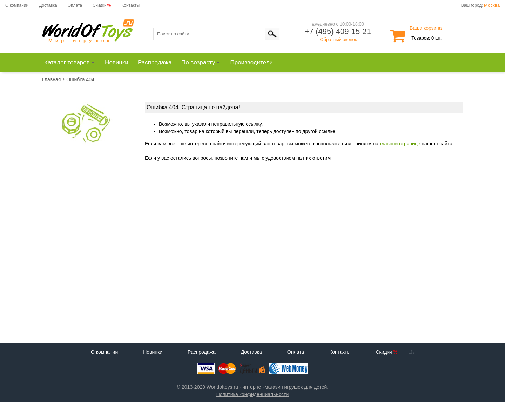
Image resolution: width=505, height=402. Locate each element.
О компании (16, 5)
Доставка (48, 5)
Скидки (100, 5)
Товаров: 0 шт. (426, 38)
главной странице (400, 143)
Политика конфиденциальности (252, 394)
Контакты (130, 5)
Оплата (75, 5)
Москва (492, 5)
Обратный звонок (338, 39)
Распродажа (202, 352)
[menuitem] (72, 63)
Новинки (152, 352)
